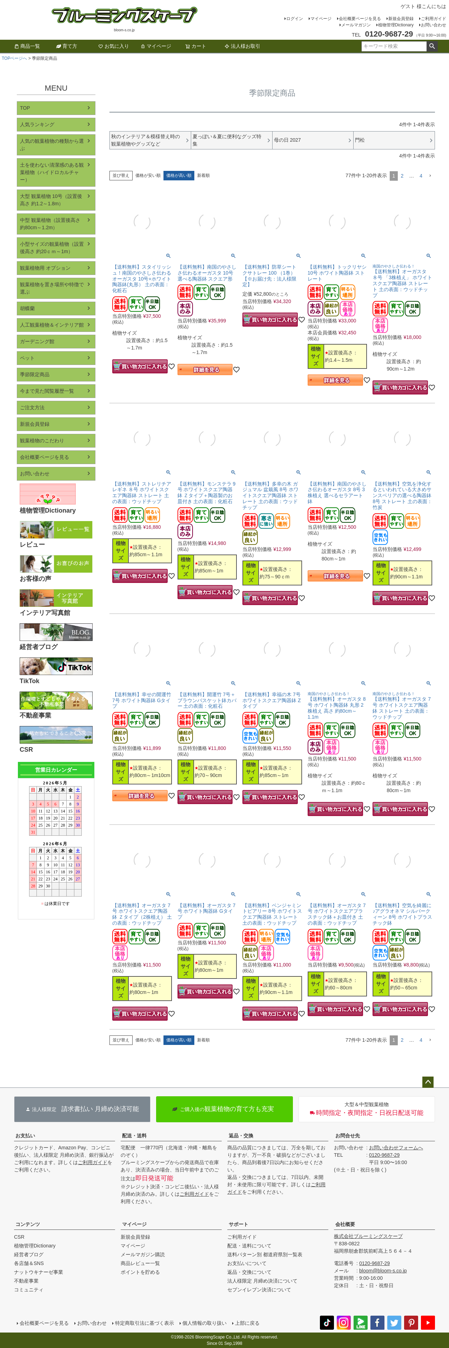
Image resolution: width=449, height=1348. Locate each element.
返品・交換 (241, 1135)
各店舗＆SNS (29, 1263)
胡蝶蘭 (27, 308)
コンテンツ (27, 1224)
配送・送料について (249, 1245)
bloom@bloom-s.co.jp (383, 1270)
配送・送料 (134, 1135)
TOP (25, 108)
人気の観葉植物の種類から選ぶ (52, 144)
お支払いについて (247, 1263)
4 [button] (421, 176)
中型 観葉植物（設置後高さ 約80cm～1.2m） (50, 223)
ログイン (294, 18)
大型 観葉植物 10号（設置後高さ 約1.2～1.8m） (51, 199)
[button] (430, 176)
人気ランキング (37, 124)
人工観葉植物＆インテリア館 (52, 325)
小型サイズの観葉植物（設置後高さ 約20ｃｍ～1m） (52, 247)
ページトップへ (428, 1082)
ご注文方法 (32, 407)
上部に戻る (247, 1323)
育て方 (66, 46)
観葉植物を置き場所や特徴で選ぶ (52, 288)
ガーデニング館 (37, 341)
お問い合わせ (433, 25)
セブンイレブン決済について (259, 1289)
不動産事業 (26, 1281)
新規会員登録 (401, 18)
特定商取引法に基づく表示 (144, 1323)
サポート (238, 1224)
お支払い (25, 1135)
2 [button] (402, 176)
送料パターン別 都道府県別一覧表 (264, 1254)
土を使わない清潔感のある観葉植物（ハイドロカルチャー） (52, 172)
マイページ (320, 18)
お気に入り (113, 46)
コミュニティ (28, 1289)
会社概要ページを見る (360, 18)
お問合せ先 (347, 1135)
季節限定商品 (34, 374)
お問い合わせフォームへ (396, 1147)
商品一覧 (27, 46)
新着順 (203, 175)
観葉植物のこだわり (42, 440)
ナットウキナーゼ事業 (38, 1272)
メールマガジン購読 (143, 1254)
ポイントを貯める (140, 1272)
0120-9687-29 (384, 1155)
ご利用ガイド (433, 18)
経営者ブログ (28, 1254)
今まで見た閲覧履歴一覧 (47, 391)
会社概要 (345, 1224)
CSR (19, 1237)
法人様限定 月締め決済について (262, 1281)
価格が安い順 (148, 175)
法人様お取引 (242, 46)
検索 (432, 46)
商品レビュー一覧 (140, 1263)
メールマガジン (356, 25)
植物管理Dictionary (396, 25)
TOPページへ (14, 58)
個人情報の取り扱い (204, 1323)
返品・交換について (249, 1272)
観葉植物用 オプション (45, 268)
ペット (27, 358)
